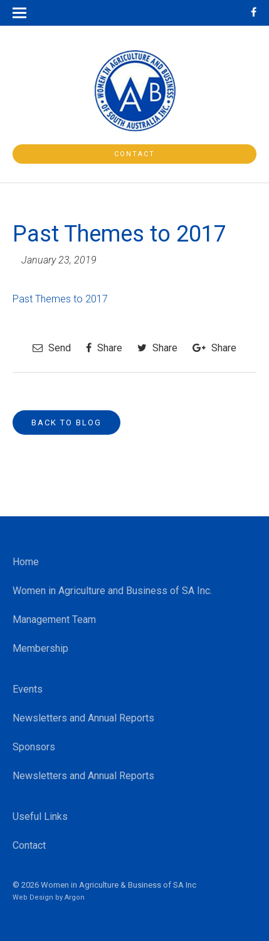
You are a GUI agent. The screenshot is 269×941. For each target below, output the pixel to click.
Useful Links (40, 816)
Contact (134, 154)
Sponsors (34, 747)
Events (28, 689)
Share (104, 348)
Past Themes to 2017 (60, 299)
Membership (40, 648)
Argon (75, 897)
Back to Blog (66, 422)
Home (26, 562)
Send (52, 348)
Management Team (54, 619)
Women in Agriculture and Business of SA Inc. (112, 591)
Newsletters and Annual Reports (83, 718)
